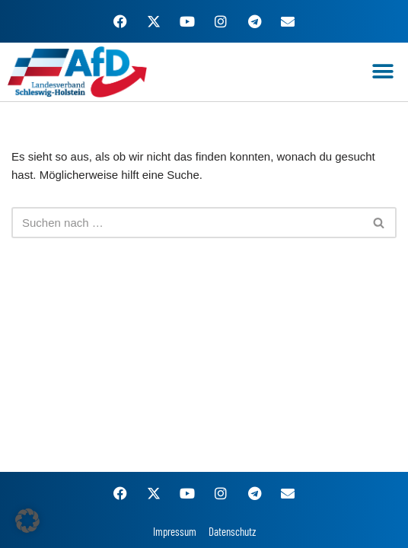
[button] (383, 72)
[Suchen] (186, 222)
